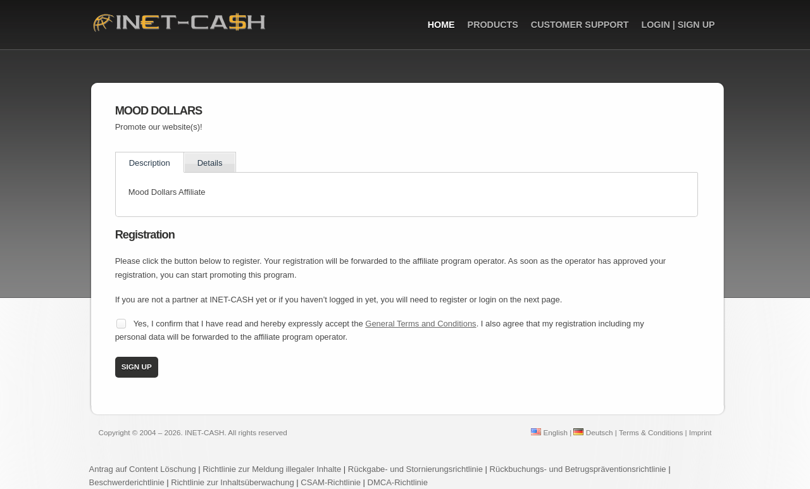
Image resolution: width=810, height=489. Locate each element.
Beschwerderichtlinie (127, 482)
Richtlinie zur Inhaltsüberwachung (233, 482)
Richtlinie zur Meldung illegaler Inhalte (271, 469)
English (549, 432)
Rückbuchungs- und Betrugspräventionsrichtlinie (578, 469)
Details (210, 163)
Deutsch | (594, 432)
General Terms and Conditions (420, 323)
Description (149, 163)
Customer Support (580, 25)
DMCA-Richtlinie (398, 482)
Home (441, 25)
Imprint (700, 432)
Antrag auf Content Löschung (142, 469)
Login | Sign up (677, 25)
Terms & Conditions (651, 432)
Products (493, 25)
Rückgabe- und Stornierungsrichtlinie (415, 469)
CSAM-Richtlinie (331, 482)
